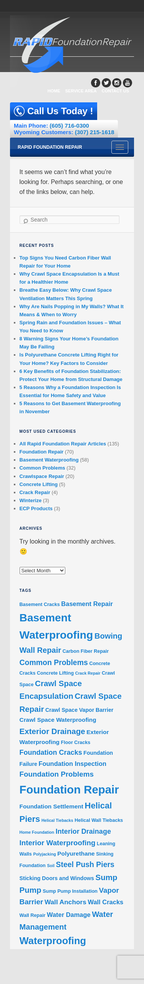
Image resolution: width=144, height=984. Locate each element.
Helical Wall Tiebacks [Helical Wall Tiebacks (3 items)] (98, 820)
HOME (54, 91)
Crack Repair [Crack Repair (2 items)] (88, 673)
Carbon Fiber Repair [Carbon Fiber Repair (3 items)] (86, 651)
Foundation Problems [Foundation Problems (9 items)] (57, 774)
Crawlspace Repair (42, 476)
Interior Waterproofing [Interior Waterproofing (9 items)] (58, 843)
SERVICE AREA (81, 91)
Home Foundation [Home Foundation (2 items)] (37, 832)
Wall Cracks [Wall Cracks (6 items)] (105, 902)
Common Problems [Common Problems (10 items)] (54, 662)
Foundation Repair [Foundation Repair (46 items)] (69, 789)
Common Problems (42, 468)
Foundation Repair (42, 452)
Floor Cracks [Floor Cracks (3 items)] (76, 742)
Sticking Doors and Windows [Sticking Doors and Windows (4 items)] (57, 878)
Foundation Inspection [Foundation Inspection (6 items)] (72, 763)
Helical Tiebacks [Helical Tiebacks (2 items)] (57, 820)
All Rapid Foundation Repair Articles (63, 444)
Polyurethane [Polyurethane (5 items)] (75, 853)
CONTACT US (115, 91)
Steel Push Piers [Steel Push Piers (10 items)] (85, 864)
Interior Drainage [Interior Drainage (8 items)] (83, 831)
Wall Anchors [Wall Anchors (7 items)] (65, 902)
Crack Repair (35, 492)
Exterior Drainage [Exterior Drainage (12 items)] (52, 731)
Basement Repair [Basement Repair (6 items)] (87, 603)
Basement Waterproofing (49, 460)
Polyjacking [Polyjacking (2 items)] (44, 854)
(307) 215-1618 (94, 132)
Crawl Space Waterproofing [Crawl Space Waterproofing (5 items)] (58, 719)
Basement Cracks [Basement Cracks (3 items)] (40, 604)
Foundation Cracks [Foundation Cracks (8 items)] (51, 752)
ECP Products (36, 508)
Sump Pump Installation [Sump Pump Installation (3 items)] (70, 891)
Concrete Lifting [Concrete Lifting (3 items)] (55, 673)
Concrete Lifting (39, 484)
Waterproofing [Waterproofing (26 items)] (53, 940)
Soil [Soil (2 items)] (51, 865)
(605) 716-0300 (69, 125)
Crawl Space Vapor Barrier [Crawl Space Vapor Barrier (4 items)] (79, 710)
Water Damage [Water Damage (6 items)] (69, 914)
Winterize (31, 500)
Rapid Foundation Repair (50, 147)
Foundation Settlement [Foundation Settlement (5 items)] (51, 806)
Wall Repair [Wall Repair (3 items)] (33, 915)
